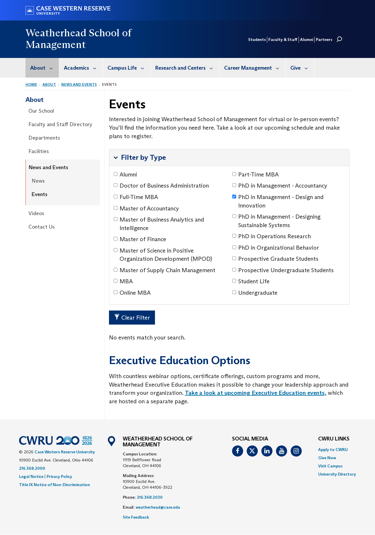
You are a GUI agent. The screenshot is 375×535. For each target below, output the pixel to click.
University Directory (337, 474)
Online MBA (132, 292)
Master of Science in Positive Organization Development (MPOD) (163, 255)
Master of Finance (140, 239)
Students (257, 39)
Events (39, 194)
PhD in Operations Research (271, 236)
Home (31, 84)
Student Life (251, 281)
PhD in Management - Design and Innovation (278, 201)
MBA (123, 281)
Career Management (254, 68)
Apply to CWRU (333, 449)
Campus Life (129, 68)
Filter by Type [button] (143, 157)
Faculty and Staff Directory (60, 124)
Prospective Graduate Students (275, 258)
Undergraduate (254, 292)
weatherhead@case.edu (158, 507)
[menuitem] (42, 68)
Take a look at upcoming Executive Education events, (255, 392)
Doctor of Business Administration (161, 185)
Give (302, 68)
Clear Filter (132, 317)
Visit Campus (330, 466)
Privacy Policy (59, 476)
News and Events (79, 84)
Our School (41, 111)
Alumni (306, 39)
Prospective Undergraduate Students (283, 270)
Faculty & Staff (282, 39)
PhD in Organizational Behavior (275, 247)
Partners (324, 39)
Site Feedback (136, 517)
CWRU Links (334, 439)
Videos (36, 213)
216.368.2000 (32, 468)
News (38, 181)
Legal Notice (31, 476)
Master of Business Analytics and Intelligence (159, 224)
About (44, 68)
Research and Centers (187, 68)
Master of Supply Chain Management (164, 270)
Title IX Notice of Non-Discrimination (54, 484)
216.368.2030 (150, 497)
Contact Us (41, 227)
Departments (44, 138)
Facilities (38, 151)
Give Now (327, 457)
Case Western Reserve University (65, 452)
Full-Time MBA (136, 196)
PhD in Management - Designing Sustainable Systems (276, 221)
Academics (83, 68)
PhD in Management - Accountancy (279, 185)
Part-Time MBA (255, 174)
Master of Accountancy (146, 208)
